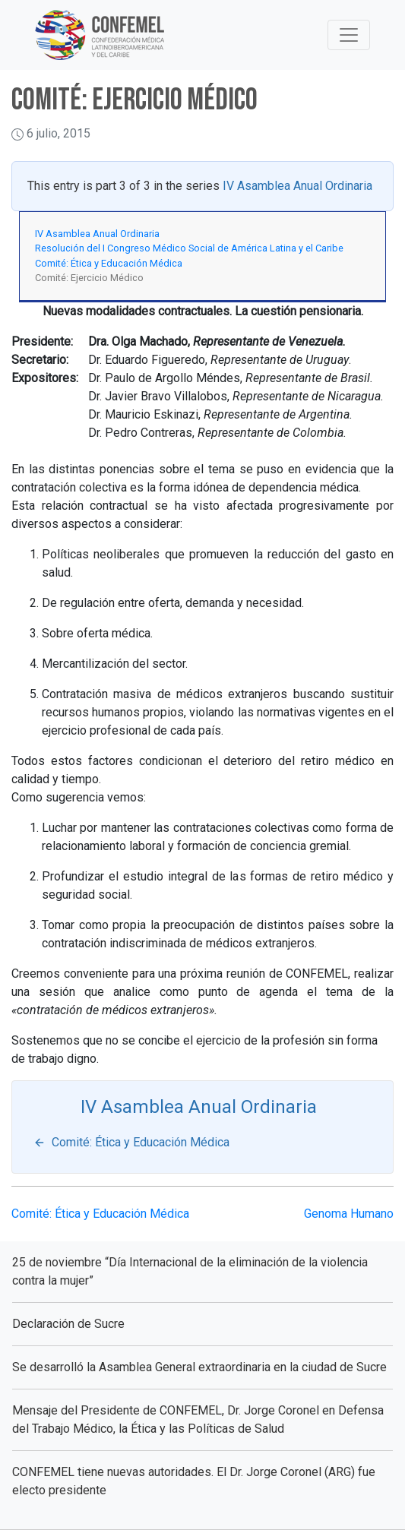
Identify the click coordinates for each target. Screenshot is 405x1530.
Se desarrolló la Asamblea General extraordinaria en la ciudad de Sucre (199, 1367)
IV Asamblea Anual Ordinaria (297, 186)
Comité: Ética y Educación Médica (108, 263)
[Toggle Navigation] (348, 35)
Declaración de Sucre (68, 1324)
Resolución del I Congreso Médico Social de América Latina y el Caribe (189, 248)
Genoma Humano (349, 1213)
